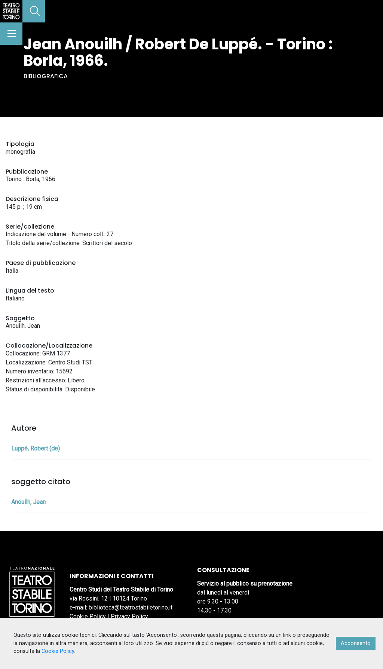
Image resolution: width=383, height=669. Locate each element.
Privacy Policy (129, 616)
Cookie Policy (88, 616)
